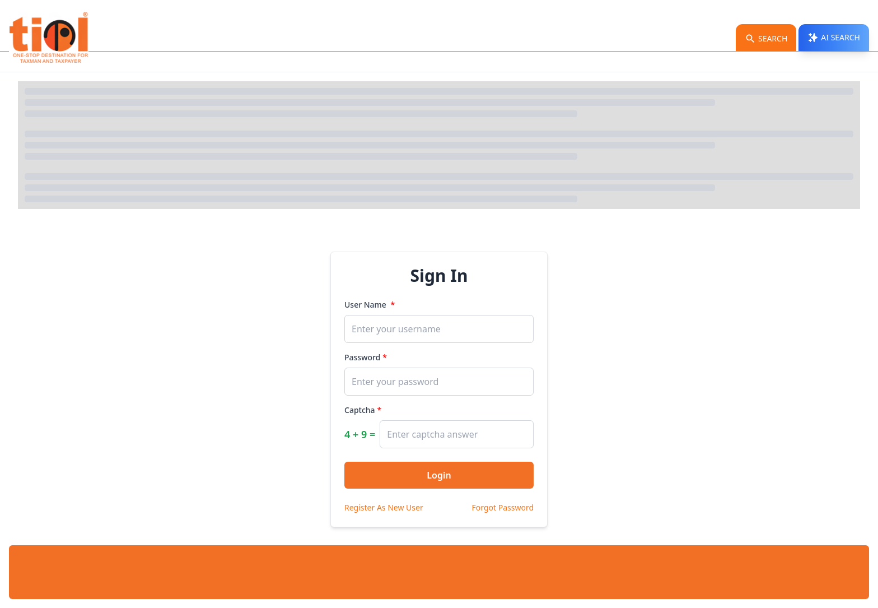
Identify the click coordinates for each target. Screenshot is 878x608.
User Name (366, 304)
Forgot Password (503, 507)
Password (362, 357)
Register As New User (383, 507)
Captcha (359, 410)
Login (439, 475)
